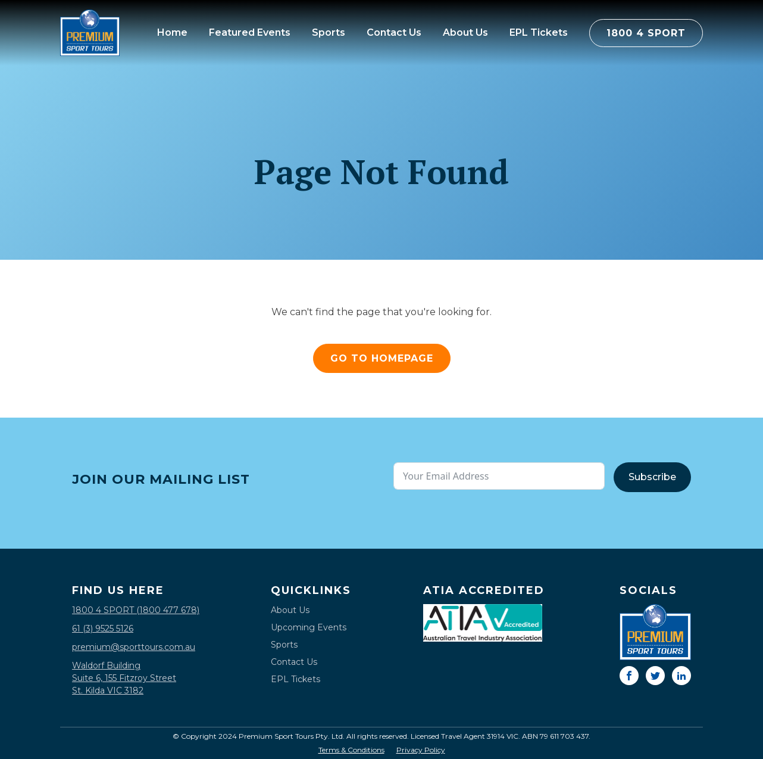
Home (172, 32)
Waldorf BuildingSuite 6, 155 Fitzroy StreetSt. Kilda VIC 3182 (124, 678)
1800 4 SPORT (646, 33)
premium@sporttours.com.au (133, 647)
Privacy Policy (420, 750)
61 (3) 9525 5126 (102, 628)
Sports (328, 32)
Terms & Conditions (351, 750)
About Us (465, 32)
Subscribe (652, 477)
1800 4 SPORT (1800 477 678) (135, 610)
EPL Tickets (538, 32)
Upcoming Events (308, 627)
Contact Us (394, 32)
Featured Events (249, 32)
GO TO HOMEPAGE (381, 358)
